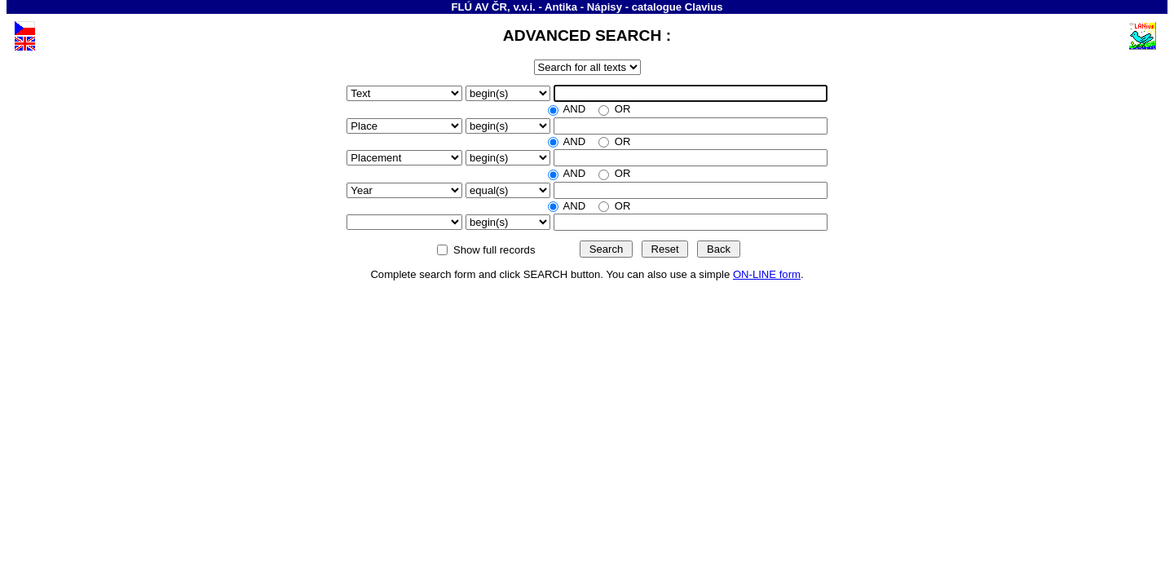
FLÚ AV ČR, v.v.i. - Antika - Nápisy (536, 7)
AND (575, 109)
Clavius (704, 7)
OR (620, 109)
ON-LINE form (767, 274)
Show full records (494, 250)
